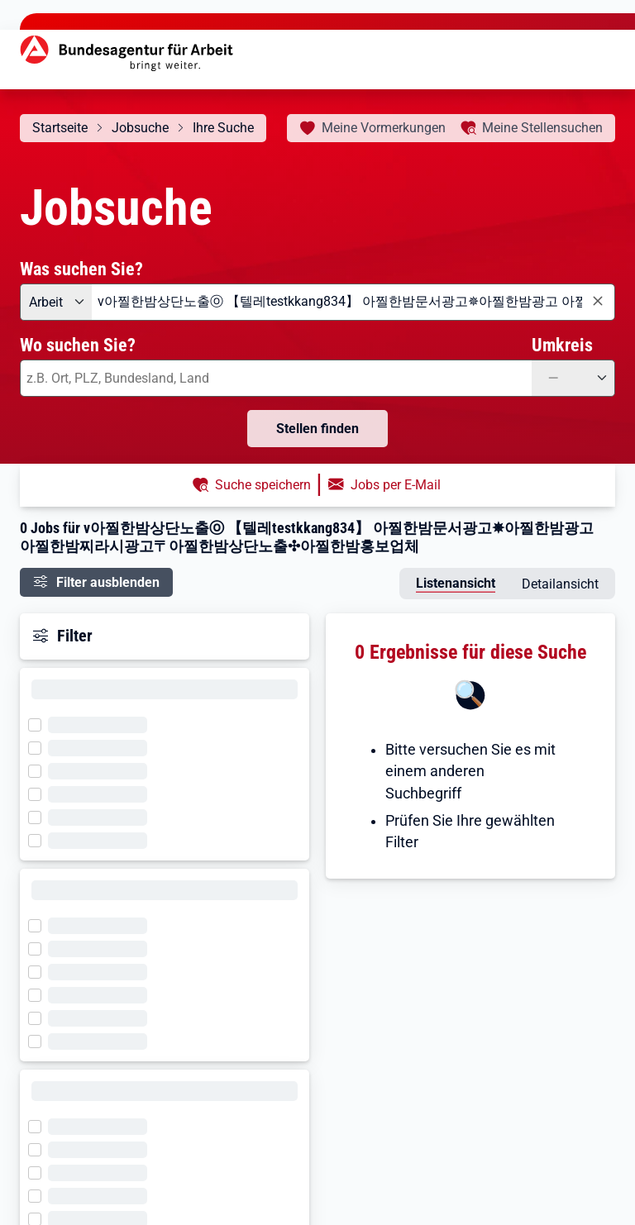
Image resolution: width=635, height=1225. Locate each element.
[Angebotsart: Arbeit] (56, 302)
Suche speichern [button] (263, 485)
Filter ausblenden (108, 582)
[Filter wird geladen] (39, 723)
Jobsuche (140, 128)
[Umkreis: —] (573, 378)
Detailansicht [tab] (560, 584)
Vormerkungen (384, 128)
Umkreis (562, 344)
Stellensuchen (542, 128)
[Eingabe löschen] (597, 301)
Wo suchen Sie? (78, 344)
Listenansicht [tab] (455, 583)
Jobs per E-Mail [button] (396, 485)
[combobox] (353, 302)
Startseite (60, 128)
